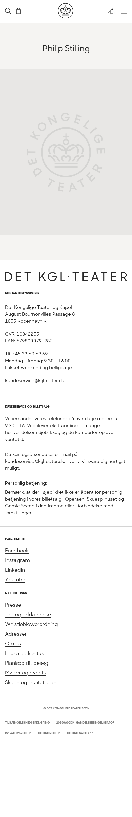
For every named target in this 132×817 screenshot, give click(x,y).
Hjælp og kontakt (25, 653)
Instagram (17, 560)
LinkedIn (15, 570)
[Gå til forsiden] (65, 16)
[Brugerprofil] (112, 11)
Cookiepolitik (49, 733)
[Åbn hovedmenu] (124, 11)
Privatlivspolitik (18, 733)
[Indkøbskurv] (18, 11)
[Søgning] (8, 11)
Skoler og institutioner (31, 682)
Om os (13, 643)
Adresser (16, 634)
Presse (13, 605)
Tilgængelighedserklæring (27, 722)
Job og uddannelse (28, 614)
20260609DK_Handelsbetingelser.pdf (85, 722)
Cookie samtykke (81, 733)
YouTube (15, 579)
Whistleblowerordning (31, 624)
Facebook (17, 550)
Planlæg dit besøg (26, 663)
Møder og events (25, 672)
